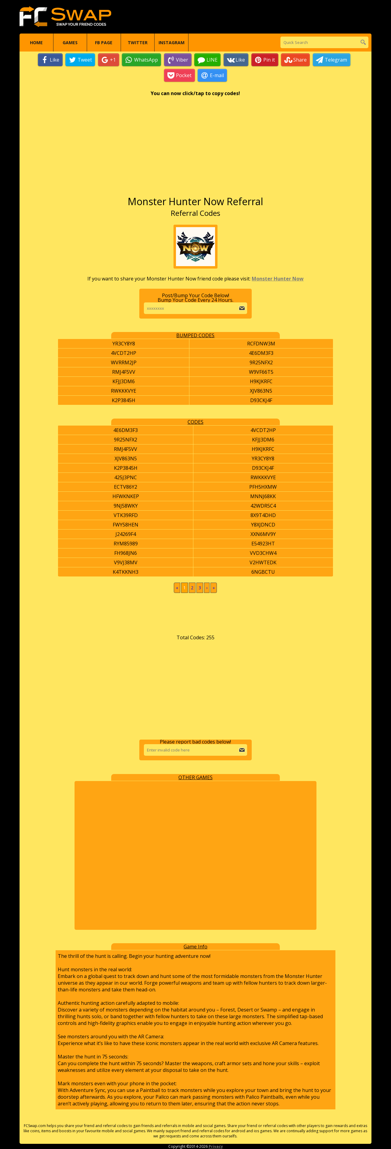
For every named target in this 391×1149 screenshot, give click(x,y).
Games (70, 42)
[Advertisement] (195, 149)
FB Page (103, 42)
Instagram (172, 42)
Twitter (138, 42)
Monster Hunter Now (278, 278)
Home (36, 42)
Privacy (216, 1146)
